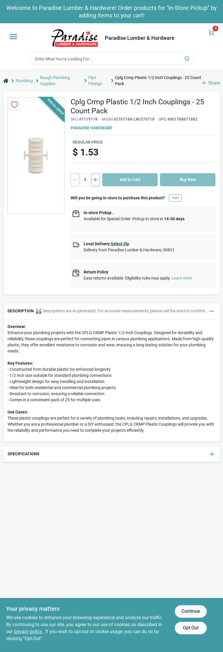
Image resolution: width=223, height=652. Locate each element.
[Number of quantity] (85, 179)
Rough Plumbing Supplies (55, 80)
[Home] (5, 81)
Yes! (175, 198)
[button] (111, 311)
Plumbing (24, 80)
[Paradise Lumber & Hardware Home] (74, 38)
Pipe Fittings (95, 80)
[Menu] (13, 36)
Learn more (182, 278)
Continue (190, 611)
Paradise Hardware (91, 128)
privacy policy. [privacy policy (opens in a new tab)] (28, 631)
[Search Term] (111, 59)
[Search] (187, 58)
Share (211, 83)
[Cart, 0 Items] (211, 33)
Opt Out (191, 627)
